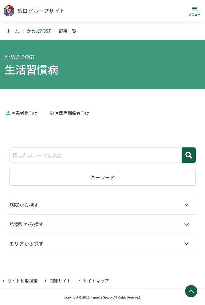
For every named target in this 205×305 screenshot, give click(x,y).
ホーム (12, 31)
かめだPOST (39, 31)
